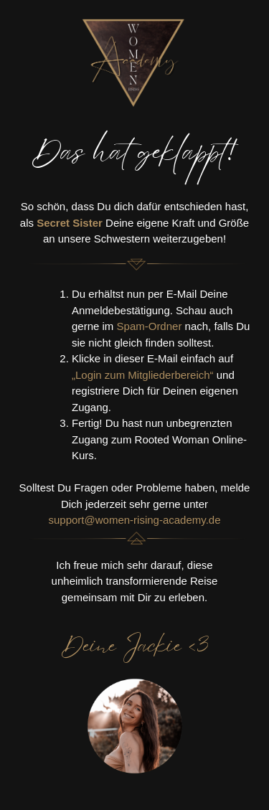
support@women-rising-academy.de (134, 520)
